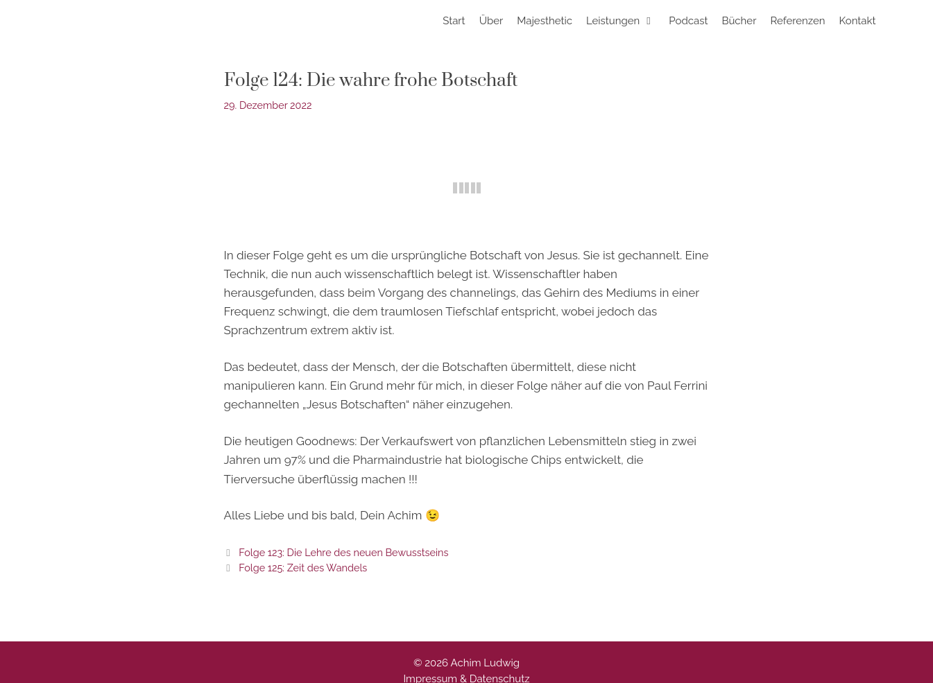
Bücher (738, 21)
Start (454, 21)
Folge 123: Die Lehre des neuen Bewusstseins (343, 552)
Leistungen (624, 21)
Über (491, 21)
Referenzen (797, 21)
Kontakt (857, 21)
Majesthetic (544, 21)
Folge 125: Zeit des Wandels (303, 567)
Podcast (688, 21)
